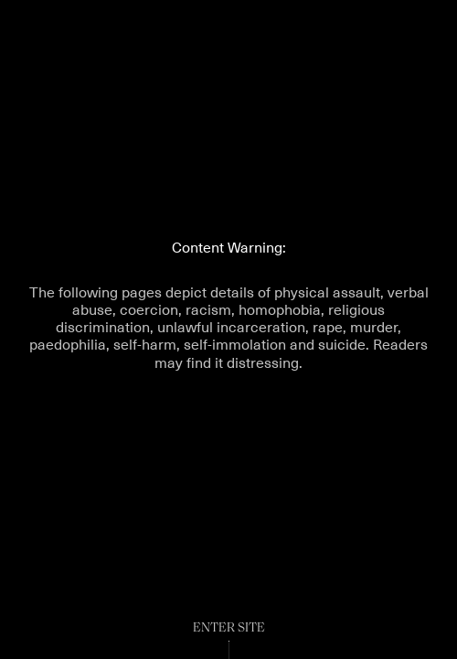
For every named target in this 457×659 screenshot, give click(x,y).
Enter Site (229, 628)
